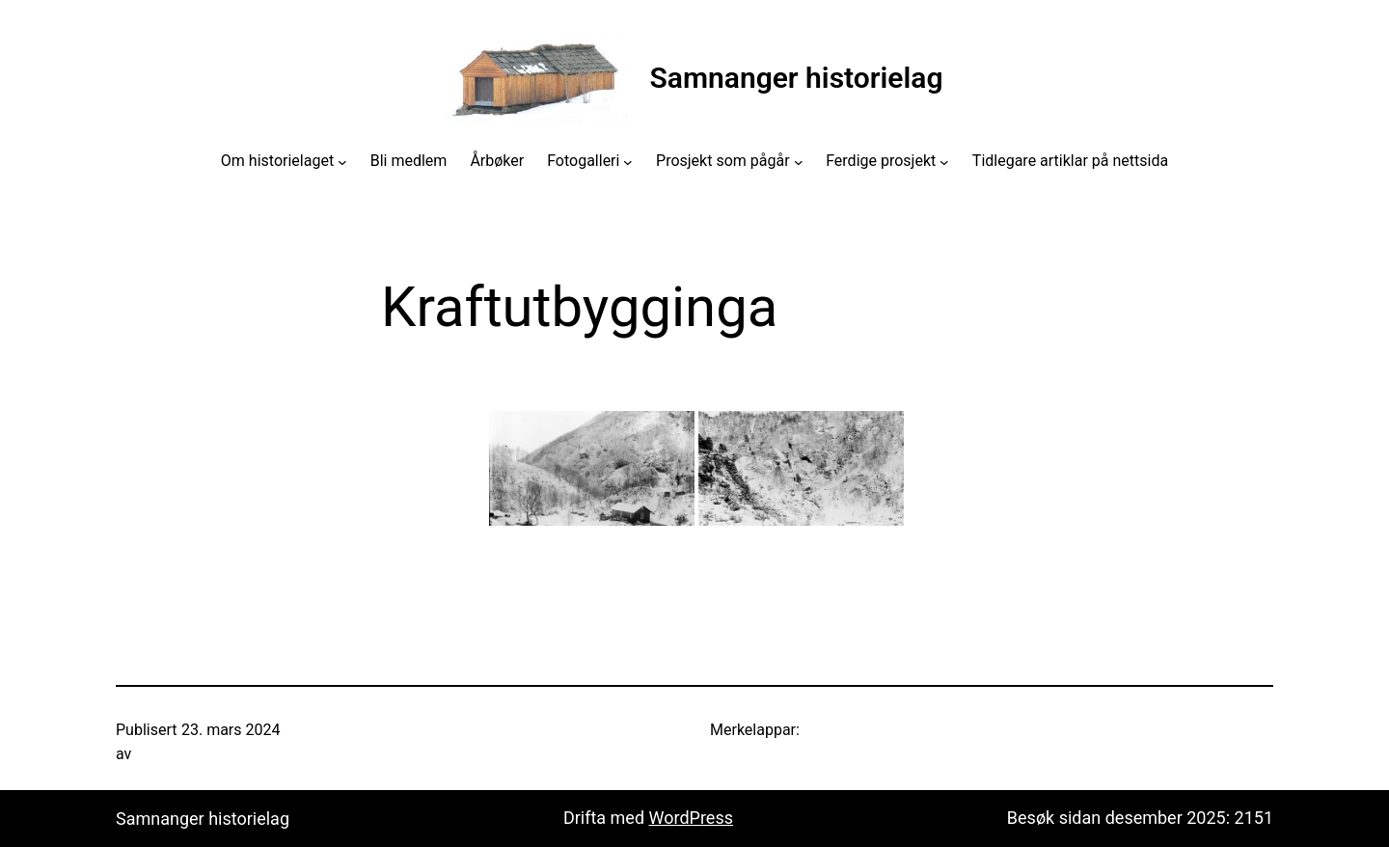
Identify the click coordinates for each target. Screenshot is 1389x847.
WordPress (691, 817)
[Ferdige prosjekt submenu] (944, 161)
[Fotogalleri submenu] (628, 161)
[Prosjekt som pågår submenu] (798, 161)
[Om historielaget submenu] (342, 161)
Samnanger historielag (796, 78)
